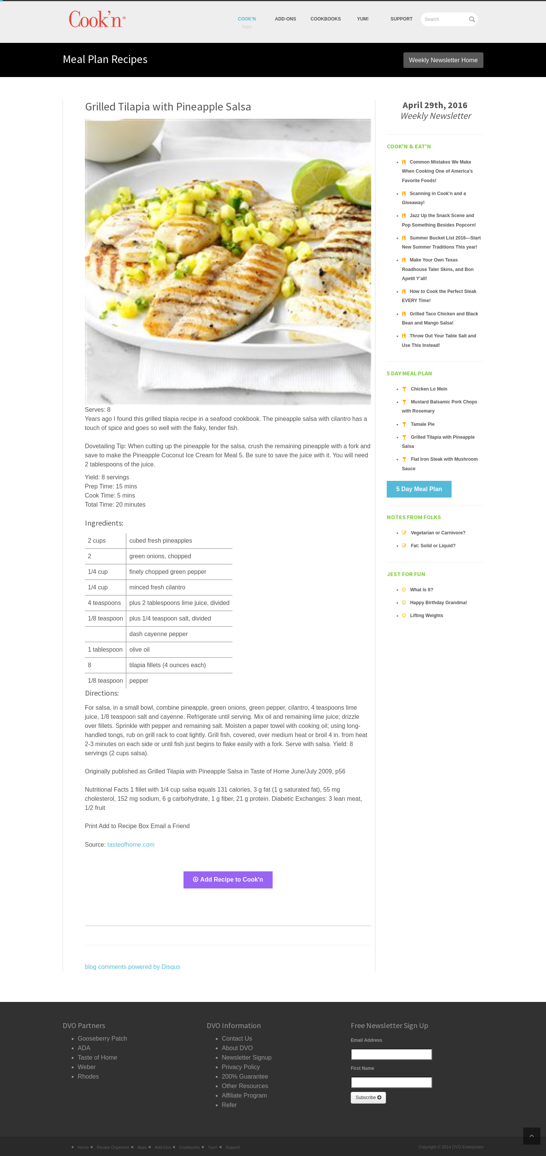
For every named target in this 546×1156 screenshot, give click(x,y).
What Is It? (421, 577)
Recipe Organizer (113, 1144)
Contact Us (237, 1037)
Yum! (212, 1144)
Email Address (366, 1039)
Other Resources (245, 1082)
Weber (87, 1064)
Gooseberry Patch (102, 1037)
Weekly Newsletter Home (444, 60)
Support (402, 19)
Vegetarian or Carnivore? (438, 521)
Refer (229, 1101)
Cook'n (247, 19)
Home (83, 1144)
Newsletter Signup (246, 1055)
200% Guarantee (245, 1073)
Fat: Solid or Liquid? (433, 534)
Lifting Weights (426, 603)
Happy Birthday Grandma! (438, 590)
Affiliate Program (244, 1091)
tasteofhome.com (130, 844)
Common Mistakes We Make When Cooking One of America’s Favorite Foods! (437, 171)
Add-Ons (285, 19)
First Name (362, 1067)
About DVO (237, 1046)
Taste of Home (97, 1055)
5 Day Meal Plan (419, 477)
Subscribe (368, 1096)
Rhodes (88, 1073)
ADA (84, 1046)
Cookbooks (326, 19)
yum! (363, 19)
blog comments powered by (132, 965)
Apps (142, 1144)
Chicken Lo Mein (429, 378)
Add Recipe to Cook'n (228, 879)
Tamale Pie (423, 413)
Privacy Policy (241, 1064)
